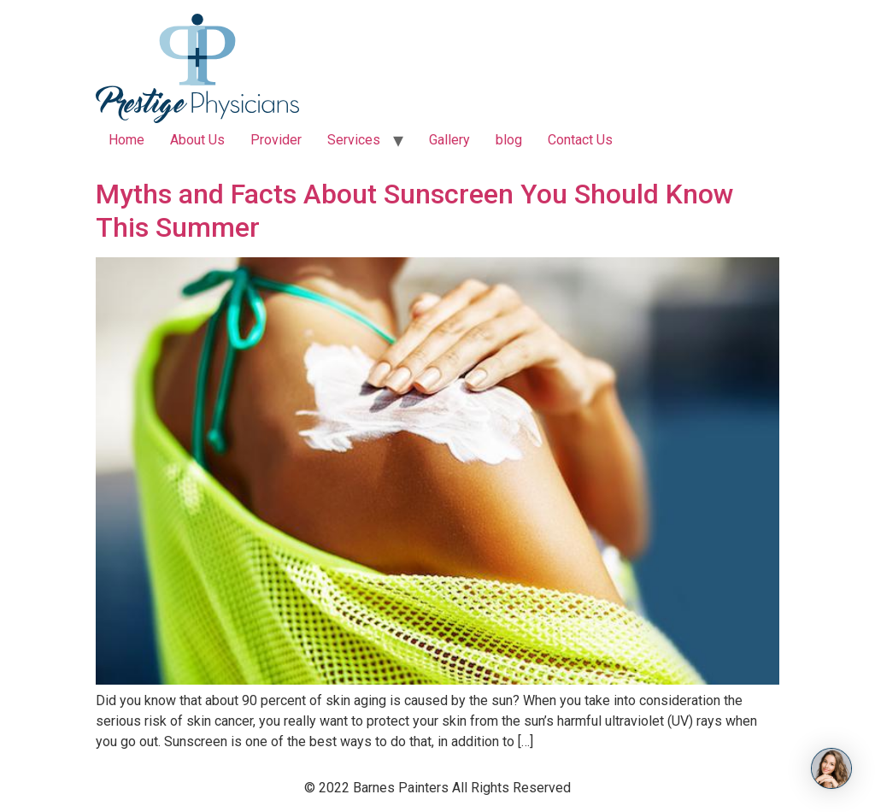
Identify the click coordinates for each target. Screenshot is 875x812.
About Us (197, 140)
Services (353, 140)
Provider (276, 140)
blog (509, 140)
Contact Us (580, 140)
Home (126, 140)
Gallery (449, 140)
